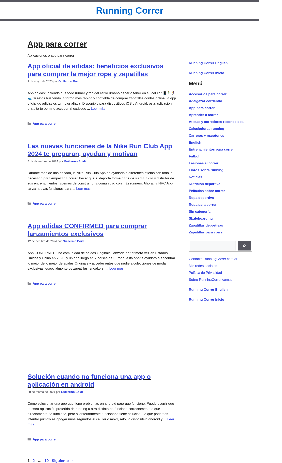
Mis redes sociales (203, 266)
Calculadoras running (206, 129)
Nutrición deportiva (204, 184)
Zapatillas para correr (206, 232)
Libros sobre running (206, 170)
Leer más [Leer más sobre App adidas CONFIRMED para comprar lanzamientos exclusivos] (116, 268)
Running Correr (129, 10)
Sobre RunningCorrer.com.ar (211, 280)
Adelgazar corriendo (205, 101)
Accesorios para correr (207, 94)
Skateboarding (201, 218)
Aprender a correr (203, 115)
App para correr (45, 123)
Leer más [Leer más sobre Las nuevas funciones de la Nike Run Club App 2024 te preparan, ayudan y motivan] (83, 189)
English (195, 142)
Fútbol (194, 156)
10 (47, 461)
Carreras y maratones (206, 136)
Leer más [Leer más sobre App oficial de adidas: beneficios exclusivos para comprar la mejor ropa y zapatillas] (98, 109)
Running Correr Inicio (206, 73)
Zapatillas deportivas (206, 225)
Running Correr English (208, 63)
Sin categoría (199, 212)
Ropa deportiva (201, 198)
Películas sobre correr (207, 191)
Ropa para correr (203, 205)
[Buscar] (244, 245)
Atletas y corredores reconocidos (216, 122)
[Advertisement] (103, 325)
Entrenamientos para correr (211, 149)
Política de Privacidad (205, 273)
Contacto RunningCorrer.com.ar (213, 259)
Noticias (195, 177)
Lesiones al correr (203, 163)
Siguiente (63, 461)
